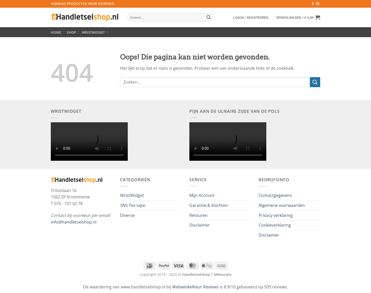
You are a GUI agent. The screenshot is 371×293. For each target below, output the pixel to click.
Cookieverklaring (275, 225)
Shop (71, 32)
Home (56, 32)
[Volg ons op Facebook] (312, 4)
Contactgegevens (275, 195)
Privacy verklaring (276, 215)
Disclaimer (199, 225)
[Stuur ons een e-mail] (317, 4)
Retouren (198, 215)
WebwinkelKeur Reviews (195, 287)
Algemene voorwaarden (282, 205)
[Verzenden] (208, 17)
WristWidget (95, 32)
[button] (251, 17)
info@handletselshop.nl (73, 222)
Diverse (127, 215)
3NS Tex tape (132, 205)
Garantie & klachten (208, 205)
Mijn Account (201, 195)
